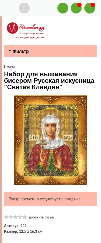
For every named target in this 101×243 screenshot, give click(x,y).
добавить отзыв (41, 217)
